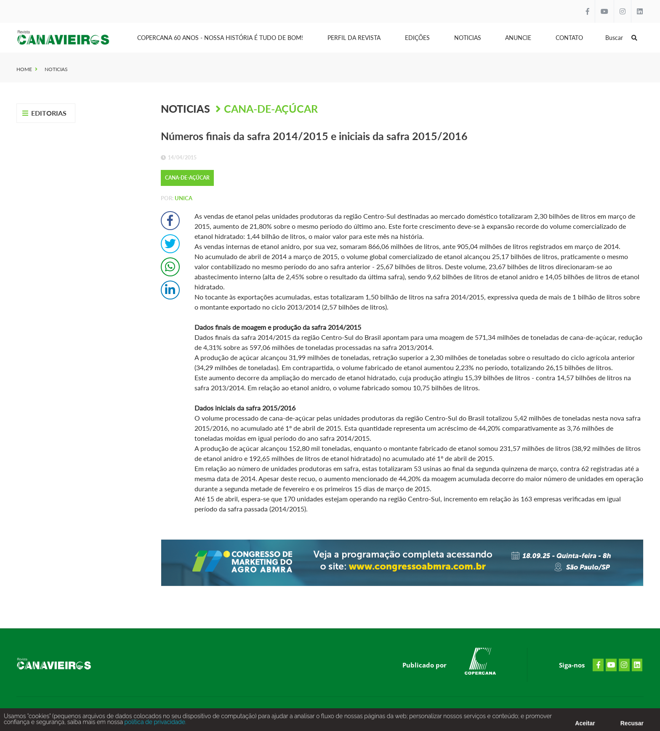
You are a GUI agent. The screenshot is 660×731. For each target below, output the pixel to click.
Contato (569, 37)
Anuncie (518, 37)
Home (24, 69)
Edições (417, 37)
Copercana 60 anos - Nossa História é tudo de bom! (220, 37)
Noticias (467, 37)
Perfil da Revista (354, 37)
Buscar (621, 37)
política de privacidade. (154, 723)
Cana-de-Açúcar (271, 108)
